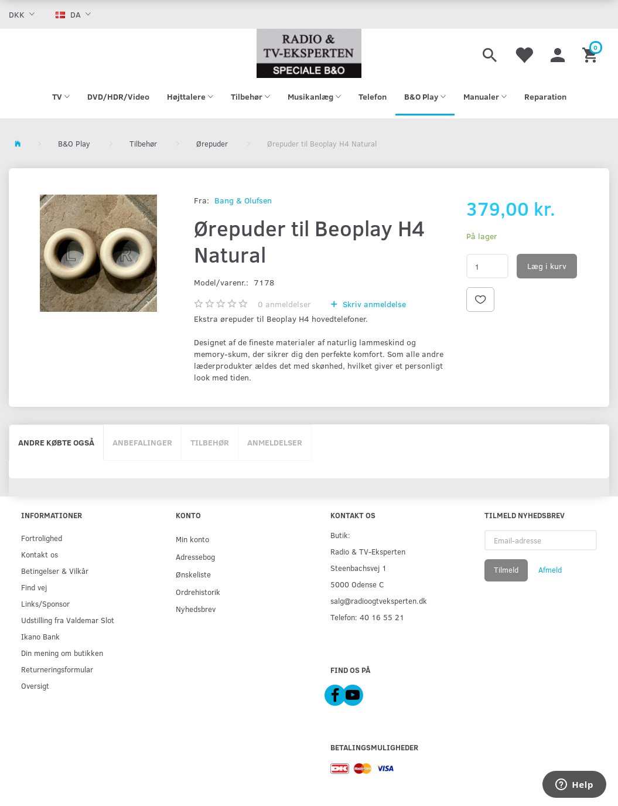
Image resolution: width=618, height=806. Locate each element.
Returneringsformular (57, 669)
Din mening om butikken (62, 653)
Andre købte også (56, 442)
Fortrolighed (41, 538)
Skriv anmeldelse (373, 304)
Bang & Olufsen (243, 200)
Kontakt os (39, 554)
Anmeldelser (274, 442)
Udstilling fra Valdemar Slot (67, 620)
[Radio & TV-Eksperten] (309, 53)
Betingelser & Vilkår (54, 571)
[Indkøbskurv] (591, 53)
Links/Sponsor (45, 603)
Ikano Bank (40, 636)
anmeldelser (284, 304)
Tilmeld (506, 569)
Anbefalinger (142, 442)
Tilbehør (209, 442)
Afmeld (550, 569)
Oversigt (35, 686)
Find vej (34, 587)
